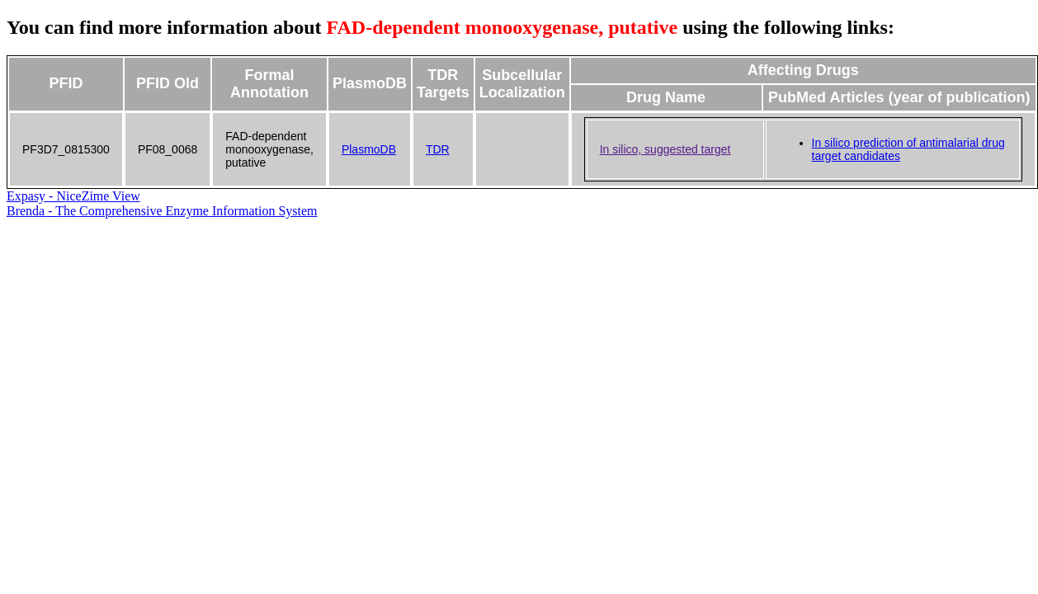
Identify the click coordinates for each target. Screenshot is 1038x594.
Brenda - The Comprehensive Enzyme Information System (162, 211)
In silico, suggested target (665, 149)
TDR (438, 149)
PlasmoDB (369, 149)
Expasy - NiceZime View (73, 196)
